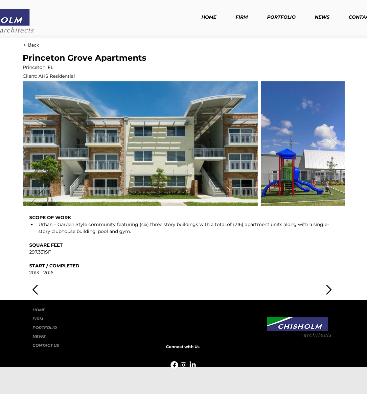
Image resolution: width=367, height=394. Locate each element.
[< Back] (44, 45)
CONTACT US (46, 345)
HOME (39, 309)
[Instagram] (183, 365)
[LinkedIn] (192, 365)
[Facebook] (174, 365)
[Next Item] (333, 143)
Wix (239, 379)
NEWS (39, 336)
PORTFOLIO (45, 327)
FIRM (38, 318)
